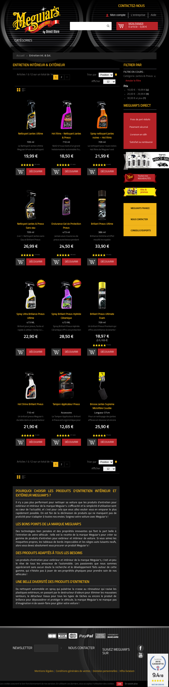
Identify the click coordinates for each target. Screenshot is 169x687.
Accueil (20, 55)
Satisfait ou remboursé (141, 142)
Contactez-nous (131, 6)
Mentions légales (47, 671)
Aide (153, 14)
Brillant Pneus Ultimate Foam (102, 314)
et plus (135, 98)
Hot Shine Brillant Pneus (30, 404)
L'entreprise (138, 14)
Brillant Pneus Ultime (102, 224)
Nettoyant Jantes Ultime (30, 134)
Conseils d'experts (141, 231)
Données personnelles (103, 671)
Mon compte (118, 14)
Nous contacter (139, 220)
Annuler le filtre (133, 81)
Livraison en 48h (138, 135)
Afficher (96, 81)
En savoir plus (131, 684)
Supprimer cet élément (155, 76)
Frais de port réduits (140, 119)
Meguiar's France (140, 208)
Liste (24, 89)
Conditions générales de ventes (73, 671)
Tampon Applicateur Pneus (66, 404)
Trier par (92, 75)
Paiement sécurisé (138, 127)
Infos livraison (123, 671)
